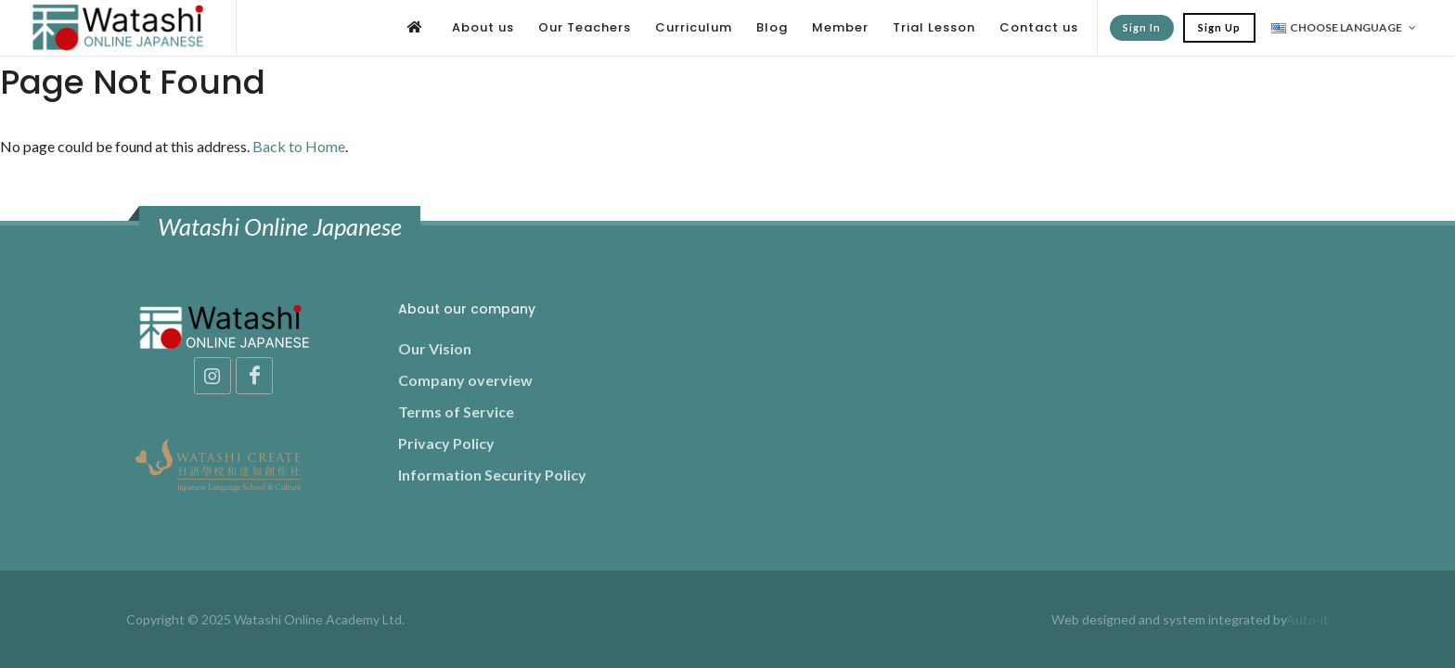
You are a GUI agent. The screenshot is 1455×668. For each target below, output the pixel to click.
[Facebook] (254, 375)
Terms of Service (456, 411)
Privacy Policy (446, 443)
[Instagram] (212, 375)
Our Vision (434, 348)
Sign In (1142, 27)
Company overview (465, 380)
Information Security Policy (492, 474)
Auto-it (1307, 619)
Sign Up (1219, 27)
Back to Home (298, 146)
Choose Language (1343, 28)
